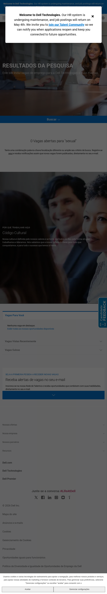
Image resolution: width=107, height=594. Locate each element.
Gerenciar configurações (79, 589)
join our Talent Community (66, 24)
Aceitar (27, 589)
